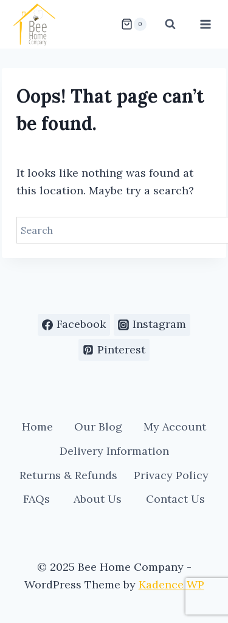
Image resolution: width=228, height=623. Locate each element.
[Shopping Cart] (134, 24)
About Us (98, 499)
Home (37, 427)
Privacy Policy (171, 475)
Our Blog (98, 427)
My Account (174, 427)
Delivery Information (114, 451)
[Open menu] (205, 24)
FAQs (36, 499)
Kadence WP (171, 584)
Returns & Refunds (68, 475)
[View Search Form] (170, 24)
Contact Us (175, 499)
